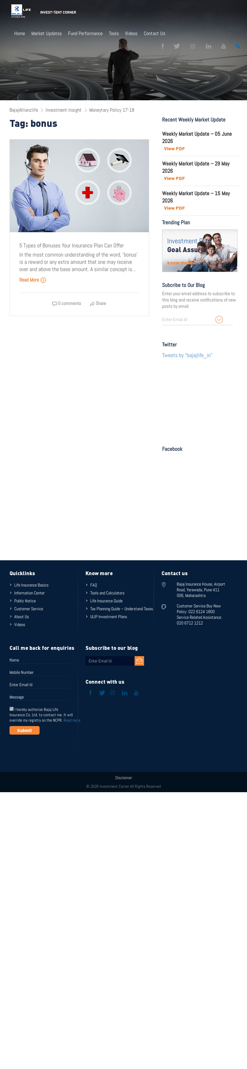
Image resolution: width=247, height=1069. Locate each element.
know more (180, 262)
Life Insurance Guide (106, 601)
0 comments (66, 303)
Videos (131, 33)
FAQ (93, 585)
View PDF (174, 148)
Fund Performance (85, 33)
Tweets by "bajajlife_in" (187, 355)
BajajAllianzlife (24, 110)
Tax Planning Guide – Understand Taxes (121, 609)
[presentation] (58, 750)
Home (19, 33)
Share (98, 303)
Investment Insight (64, 110)
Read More (32, 280)
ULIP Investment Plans (108, 616)
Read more (72, 720)
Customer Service (28, 609)
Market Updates (46, 33)
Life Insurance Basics (31, 585)
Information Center (29, 593)
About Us (21, 616)
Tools (114, 33)
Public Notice (25, 601)
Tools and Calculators (107, 593)
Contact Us (154, 33)
